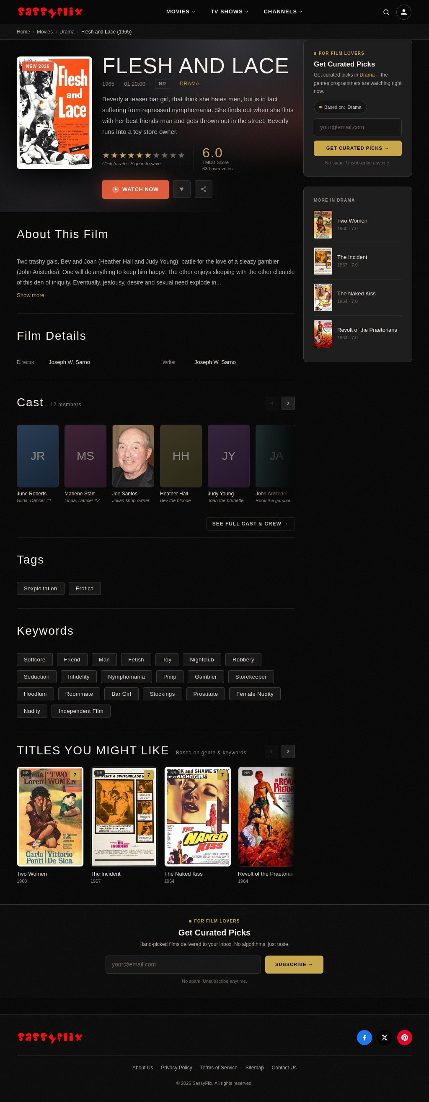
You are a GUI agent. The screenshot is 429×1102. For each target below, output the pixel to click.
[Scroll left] (272, 403)
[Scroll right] (288, 403)
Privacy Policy (176, 1068)
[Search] (386, 12)
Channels (283, 11)
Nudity (32, 711)
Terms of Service (219, 1068)
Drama (67, 32)
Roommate (79, 694)
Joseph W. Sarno (69, 362)
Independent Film (81, 711)
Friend (72, 659)
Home (23, 32)
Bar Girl (121, 694)
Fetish (136, 659)
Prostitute (206, 694)
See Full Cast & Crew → (250, 524)
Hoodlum (35, 694)
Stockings (162, 694)
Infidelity (79, 677)
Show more (30, 295)
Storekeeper (251, 677)
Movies (181, 11)
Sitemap (255, 1068)
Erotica (85, 588)
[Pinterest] (404, 1037)
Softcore (35, 659)
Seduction (36, 677)
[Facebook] (364, 1037)
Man (104, 659)
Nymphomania (126, 677)
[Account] (403, 12)
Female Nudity (255, 694)
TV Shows (230, 11)
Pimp (169, 677)
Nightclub (202, 659)
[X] (384, 1037)
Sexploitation (40, 588)
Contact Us (284, 1068)
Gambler (206, 677)
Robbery (243, 659)
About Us (142, 1068)
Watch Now (135, 189)
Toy (167, 659)
